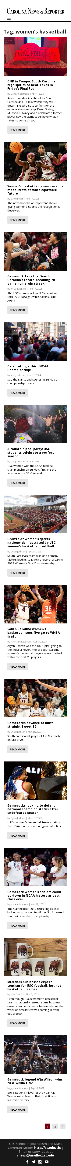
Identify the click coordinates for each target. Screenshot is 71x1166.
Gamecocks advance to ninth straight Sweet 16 (30, 725)
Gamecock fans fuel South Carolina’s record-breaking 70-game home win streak (31, 280)
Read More (18, 130)
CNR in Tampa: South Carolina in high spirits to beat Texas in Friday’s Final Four (33, 85)
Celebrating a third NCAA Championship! (27, 368)
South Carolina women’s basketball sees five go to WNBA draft (33, 632)
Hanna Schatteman (21, 641)
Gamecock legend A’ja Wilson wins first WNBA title (35, 1081)
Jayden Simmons (19, 904)
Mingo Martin (18, 375)
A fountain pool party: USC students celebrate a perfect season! (30, 452)
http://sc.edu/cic (47, 1147)
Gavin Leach (17, 198)
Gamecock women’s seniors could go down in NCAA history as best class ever (34, 895)
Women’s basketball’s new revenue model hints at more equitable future (35, 190)
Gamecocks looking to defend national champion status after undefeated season (32, 809)
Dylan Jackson (18, 551)
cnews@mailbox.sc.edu (35, 1155)
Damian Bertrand (20, 93)
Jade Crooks (17, 994)
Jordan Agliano (19, 288)
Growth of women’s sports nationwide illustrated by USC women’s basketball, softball (31, 542)
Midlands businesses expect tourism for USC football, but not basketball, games (34, 985)
